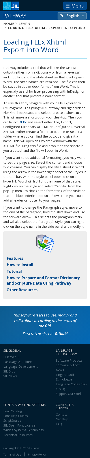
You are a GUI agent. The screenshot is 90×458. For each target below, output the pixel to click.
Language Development (20, 366)
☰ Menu (75, 5)
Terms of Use (12, 454)
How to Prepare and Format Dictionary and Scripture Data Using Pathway (43, 280)
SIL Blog (9, 371)
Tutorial (14, 271)
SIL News (10, 376)
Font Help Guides (15, 416)
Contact (61, 414)
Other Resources (22, 289)
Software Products (69, 360)
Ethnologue (64, 379)
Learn (24, 23)
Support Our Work (69, 394)
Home (8, 23)
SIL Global (33, 448)
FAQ (59, 424)
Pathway (14, 15)
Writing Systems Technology (23, 430)
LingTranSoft (65, 375)
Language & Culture (17, 362)
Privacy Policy (37, 454)
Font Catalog (12, 411)
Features (15, 258)
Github (61, 333)
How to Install (20, 264)
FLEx (23, 122)
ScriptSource (12, 420)
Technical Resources (18, 435)
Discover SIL (12, 357)
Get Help (62, 419)
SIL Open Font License (19, 425)
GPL (48, 325)
